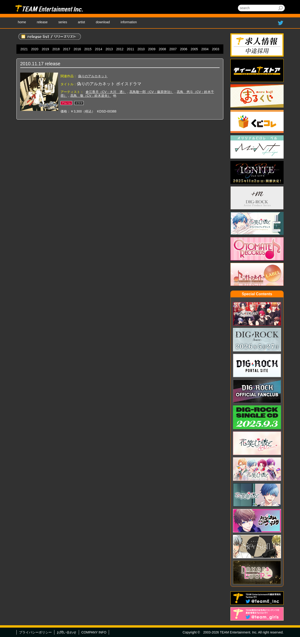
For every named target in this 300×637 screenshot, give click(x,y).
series (62, 22)
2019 (45, 49)
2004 (205, 49)
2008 (162, 49)
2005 (194, 49)
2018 (56, 49)
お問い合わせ (66, 632)
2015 (87, 49)
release (42, 22)
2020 (34, 49)
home (22, 22)
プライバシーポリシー (35, 632)
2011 (130, 49)
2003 (215, 49)
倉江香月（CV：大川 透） (106, 92)
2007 (173, 49)
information (129, 22)
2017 (66, 49)
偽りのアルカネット (93, 76)
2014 (98, 49)
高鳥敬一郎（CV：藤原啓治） (151, 92)
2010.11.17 (32, 63)
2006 (183, 49)
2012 (120, 49)
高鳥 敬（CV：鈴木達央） (90, 95)
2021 (24, 49)
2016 (77, 49)
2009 (151, 49)
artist (81, 22)
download (103, 22)
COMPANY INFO (93, 632)
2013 (109, 49)
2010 (141, 49)
